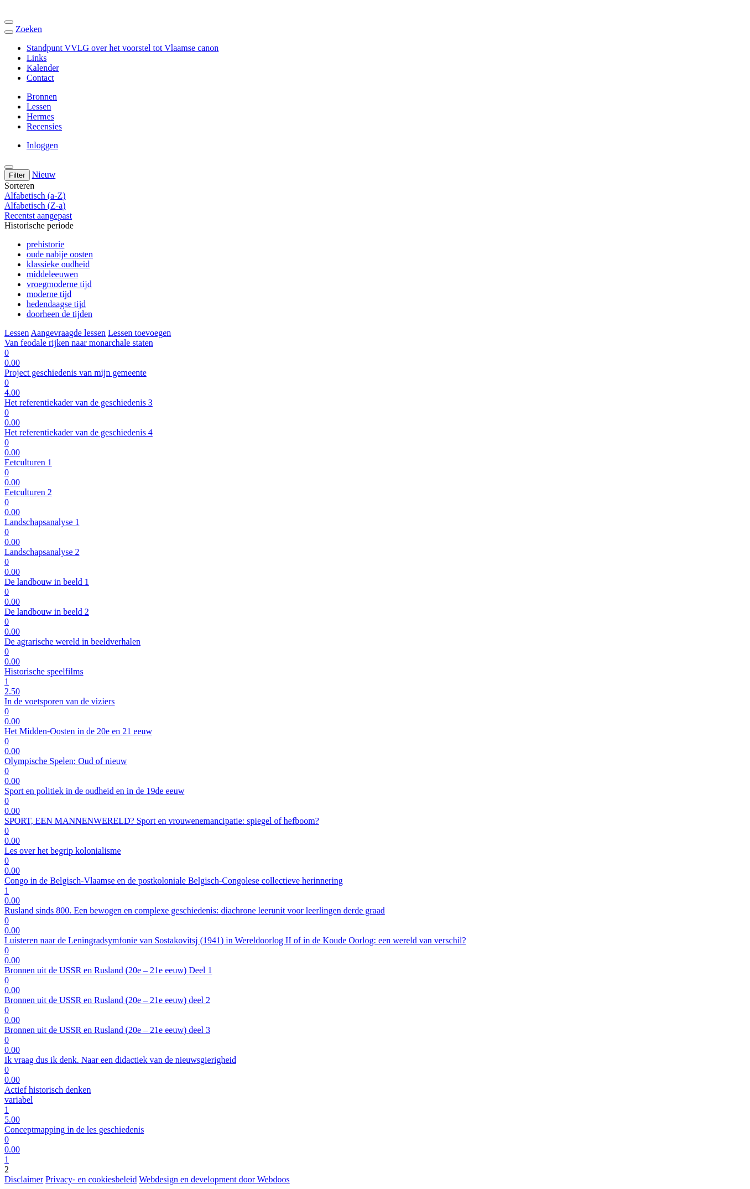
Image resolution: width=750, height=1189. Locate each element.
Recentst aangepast (38, 215)
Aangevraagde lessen (68, 333)
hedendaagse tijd (56, 304)
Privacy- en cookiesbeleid (91, 1179)
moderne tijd (49, 294)
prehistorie (45, 244)
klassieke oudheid (58, 264)
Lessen (39, 106)
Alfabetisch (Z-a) (35, 205)
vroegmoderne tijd (59, 284)
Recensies (44, 126)
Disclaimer (23, 1179)
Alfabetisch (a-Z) (35, 195)
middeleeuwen (52, 274)
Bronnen (42, 96)
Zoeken (28, 29)
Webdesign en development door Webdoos (214, 1179)
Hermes (40, 116)
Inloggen (42, 145)
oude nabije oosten (60, 254)
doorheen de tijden (59, 314)
